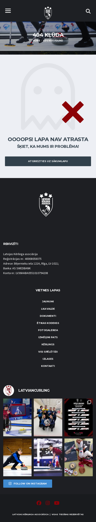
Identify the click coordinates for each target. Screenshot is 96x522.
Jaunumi (48, 301)
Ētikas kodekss (48, 323)
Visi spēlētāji (48, 351)
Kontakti (48, 365)
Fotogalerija (48, 330)
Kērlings (48, 344)
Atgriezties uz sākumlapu (48, 161)
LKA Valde (48, 308)
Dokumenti (48, 315)
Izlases (48, 358)
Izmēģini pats (48, 337)
